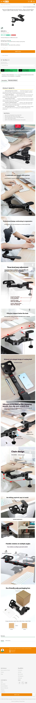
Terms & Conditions (15, 701)
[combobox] (18, 4)
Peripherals (8, 6)
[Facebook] (19, 683)
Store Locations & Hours (5, 670)
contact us (16, 74)
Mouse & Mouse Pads (14, 6)
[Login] (31, 2)
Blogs (2, 674)
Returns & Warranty (4, 687)
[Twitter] (23, 683)
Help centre (13, 650)
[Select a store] (29, 2)
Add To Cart (18, 51)
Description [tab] (4, 80)
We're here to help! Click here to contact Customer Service (20, 648)
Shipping (2, 689)
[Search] (34, 4)
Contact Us (3, 691)
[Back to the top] (34, 694)
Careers (2, 672)
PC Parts (4, 6)
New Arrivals (20, 674)
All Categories (20, 676)
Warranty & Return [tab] (12, 80)
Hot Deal (19, 672)
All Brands (20, 678)
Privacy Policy (22, 701)
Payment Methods (4, 685)
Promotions (20, 670)
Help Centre (3, 683)
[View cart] (34, 2)
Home (1, 6)
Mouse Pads (21, 6)
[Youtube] (26, 683)
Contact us (13, 651)
